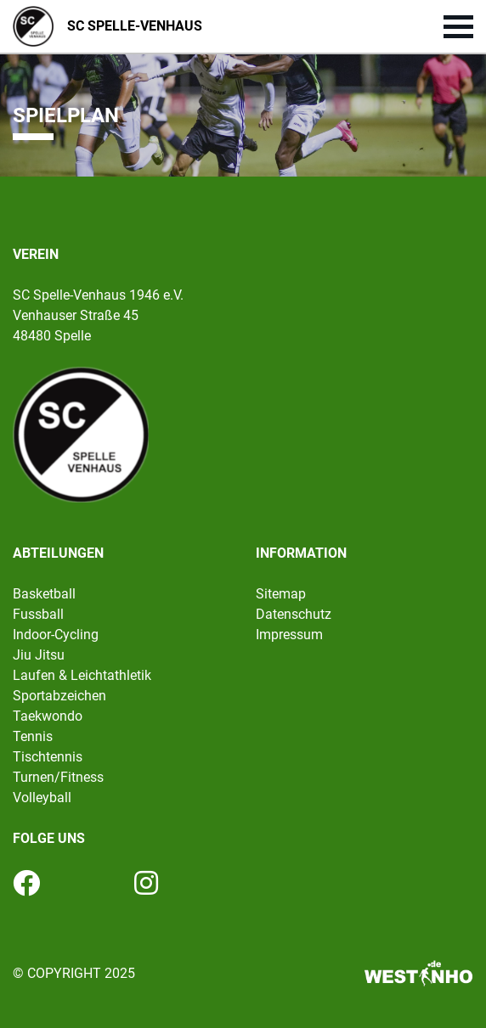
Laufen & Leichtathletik (82, 675)
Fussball (38, 614)
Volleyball (42, 797)
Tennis (33, 736)
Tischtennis (47, 757)
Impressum (289, 634)
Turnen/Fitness (58, 777)
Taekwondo (47, 716)
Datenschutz (293, 614)
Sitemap (281, 594)
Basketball (44, 594)
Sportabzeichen (59, 696)
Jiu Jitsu (39, 655)
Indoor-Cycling (56, 634)
